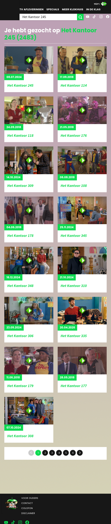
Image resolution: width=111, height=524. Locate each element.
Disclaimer (28, 513)
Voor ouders (29, 498)
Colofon (27, 508)
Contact (27, 503)
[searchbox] (48, 17)
